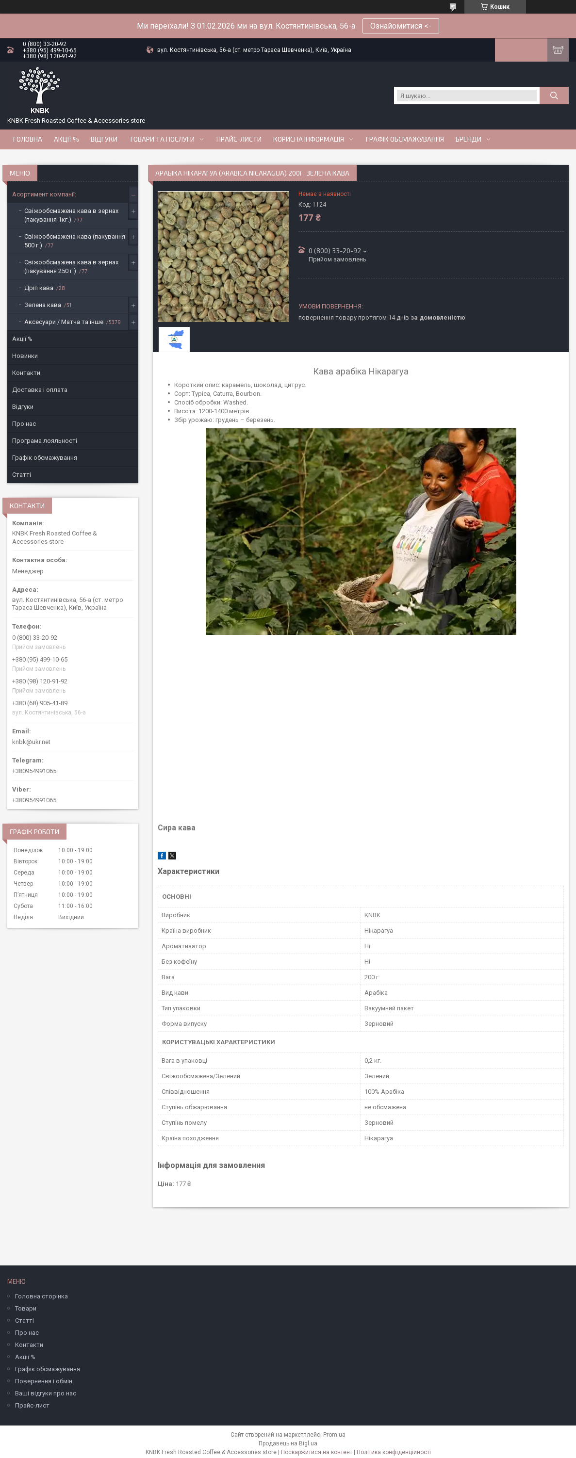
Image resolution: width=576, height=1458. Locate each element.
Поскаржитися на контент (316, 1452)
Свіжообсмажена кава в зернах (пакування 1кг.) (71, 215)
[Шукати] (554, 95)
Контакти (26, 372)
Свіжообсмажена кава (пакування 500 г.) (74, 241)
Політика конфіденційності (394, 1452)
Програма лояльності (44, 440)
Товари (25, 1308)
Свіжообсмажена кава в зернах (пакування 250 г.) (71, 267)
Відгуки (104, 139)
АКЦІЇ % (66, 139)
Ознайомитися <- (400, 26)
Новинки (25, 355)
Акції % (22, 338)
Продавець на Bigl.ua (288, 1443)
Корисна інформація (308, 139)
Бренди (468, 139)
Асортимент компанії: (44, 194)
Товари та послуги (162, 139)
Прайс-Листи (239, 139)
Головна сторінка (41, 1296)
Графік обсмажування (405, 139)
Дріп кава (38, 288)
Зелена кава (42, 304)
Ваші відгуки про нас (45, 1393)
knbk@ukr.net (31, 741)
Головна (27, 139)
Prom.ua (334, 1434)
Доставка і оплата (39, 389)
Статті (21, 474)
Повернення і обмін (43, 1381)
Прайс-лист (32, 1405)
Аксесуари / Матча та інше (63, 321)
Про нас (24, 423)
